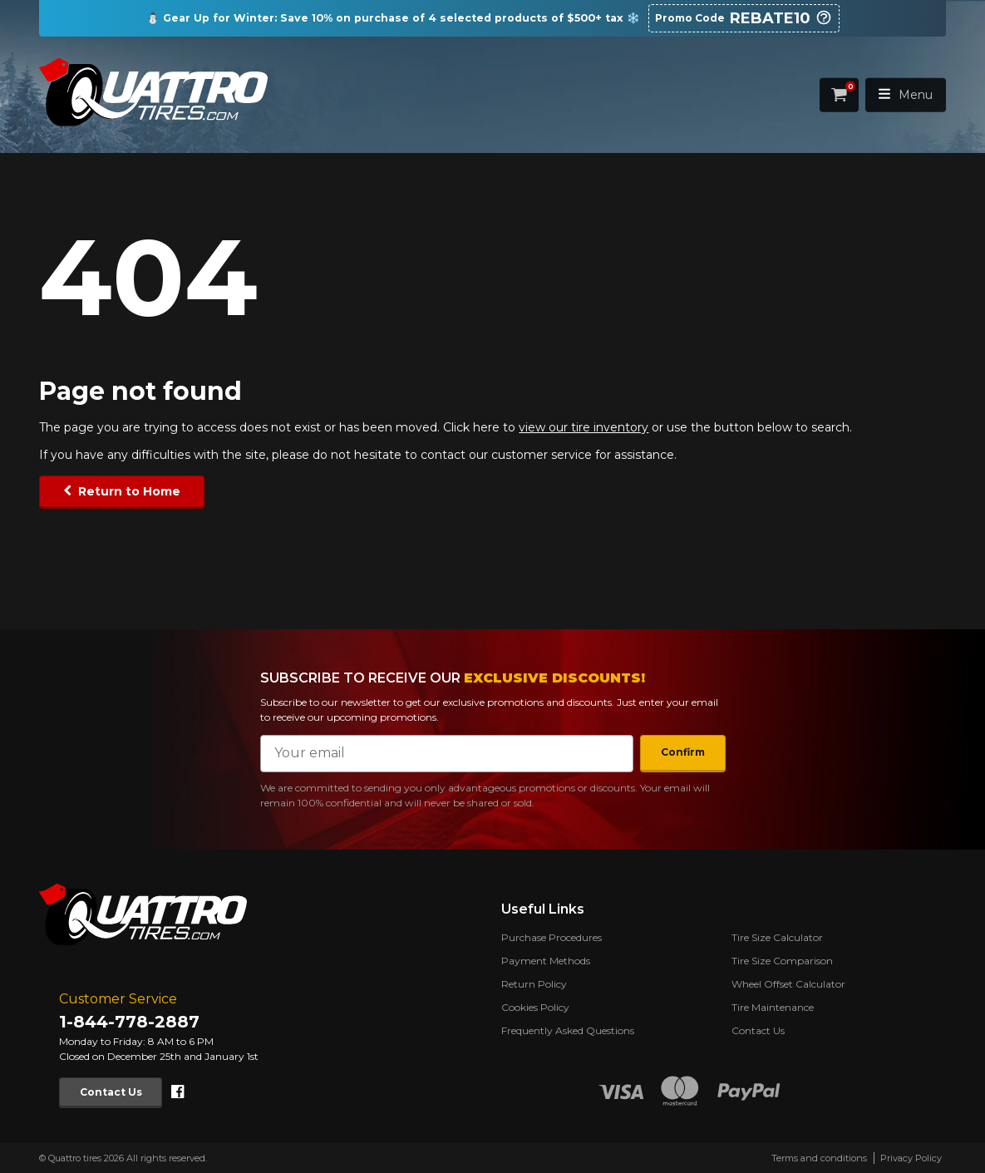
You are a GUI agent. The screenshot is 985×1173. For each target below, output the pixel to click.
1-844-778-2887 (129, 1022)
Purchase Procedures (551, 937)
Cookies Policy (535, 1007)
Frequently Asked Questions (567, 1030)
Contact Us (111, 1092)
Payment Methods (545, 960)
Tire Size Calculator (777, 937)
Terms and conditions (819, 1158)
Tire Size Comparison (782, 960)
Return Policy (534, 984)
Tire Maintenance (772, 1007)
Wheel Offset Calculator (788, 984)
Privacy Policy (911, 1158)
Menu (906, 94)
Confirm (683, 752)
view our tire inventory (583, 427)
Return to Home (129, 491)
